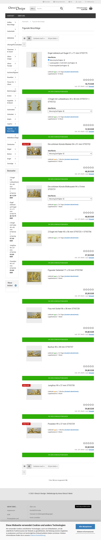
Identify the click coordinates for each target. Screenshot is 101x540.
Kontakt (46, 2)
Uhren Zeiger (9, 58)
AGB (8, 514)
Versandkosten (59, 2)
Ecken (9, 96)
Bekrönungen (11, 91)
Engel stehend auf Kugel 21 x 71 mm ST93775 (67, 53)
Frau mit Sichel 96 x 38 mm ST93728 (64, 308)
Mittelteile (10, 38)
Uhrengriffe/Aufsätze (12, 45)
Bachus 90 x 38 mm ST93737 (60, 347)
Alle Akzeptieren (85, 527)
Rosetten (10, 77)
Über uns (21, 16)
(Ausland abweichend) (71, 72)
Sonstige (10, 163)
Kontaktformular (35, 510)
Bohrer (9, 154)
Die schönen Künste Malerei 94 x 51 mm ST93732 (69, 144)
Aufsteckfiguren (12, 72)
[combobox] (39, 38)
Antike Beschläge (10, 23)
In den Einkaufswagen (58, 91)
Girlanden (10, 114)
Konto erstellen (35, 517)
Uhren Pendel (9, 65)
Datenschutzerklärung (37, 535)
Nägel (9, 149)
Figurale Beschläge (10, 130)
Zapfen (9, 124)
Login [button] (78, 2)
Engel (9, 159)
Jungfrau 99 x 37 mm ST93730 (61, 385)
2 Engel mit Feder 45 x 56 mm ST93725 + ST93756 (69, 232)
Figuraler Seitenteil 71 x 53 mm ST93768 (65, 270)
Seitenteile (10, 31)
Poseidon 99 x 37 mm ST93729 (61, 424)
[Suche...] (33, 8)
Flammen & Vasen (10, 51)
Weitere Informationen (85, 532)
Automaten (11, 110)
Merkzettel (89, 2)
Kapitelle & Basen (10, 102)
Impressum (11, 510)
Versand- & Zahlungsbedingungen (41, 514)
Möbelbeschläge (12, 138)
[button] (70, 2)
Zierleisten (10, 144)
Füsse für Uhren (10, 83)
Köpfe (9, 119)
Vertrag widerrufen (83, 506)
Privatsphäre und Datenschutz (13, 520)
